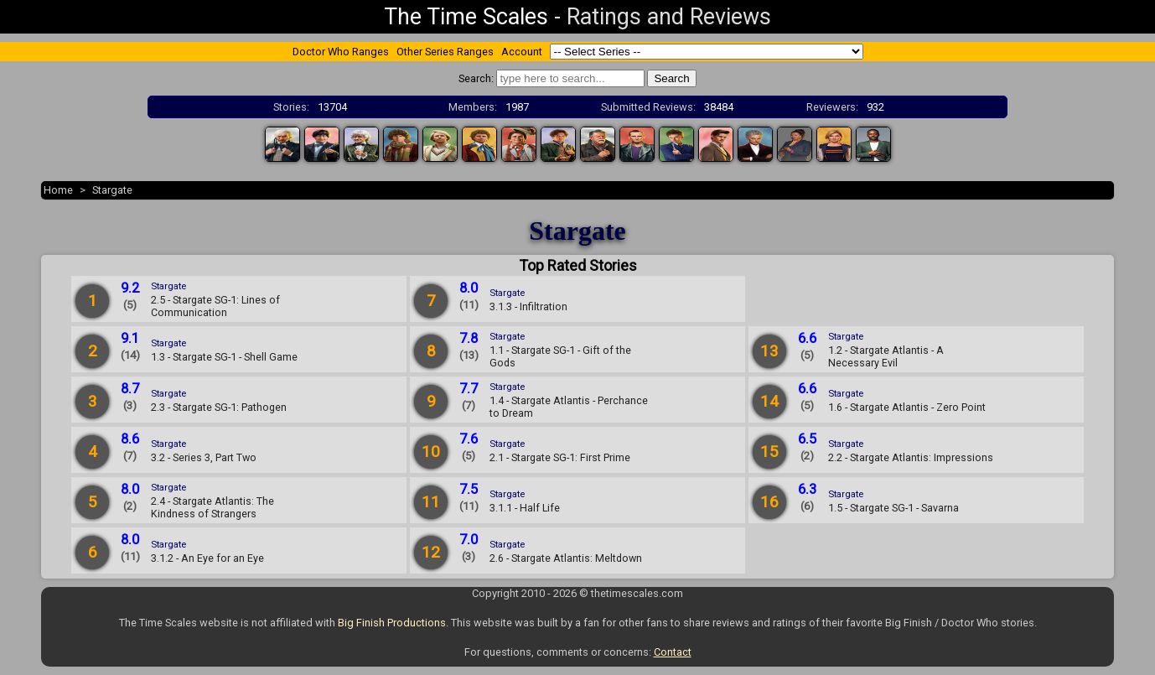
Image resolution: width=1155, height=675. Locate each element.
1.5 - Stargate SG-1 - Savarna (893, 507)
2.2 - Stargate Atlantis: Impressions (910, 457)
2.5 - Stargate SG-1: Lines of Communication (215, 306)
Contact (672, 652)
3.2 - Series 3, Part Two (203, 457)
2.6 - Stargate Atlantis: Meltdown (565, 558)
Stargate (112, 190)
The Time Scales (466, 16)
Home (58, 190)
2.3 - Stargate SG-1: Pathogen (219, 407)
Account (521, 51)
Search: (476, 78)
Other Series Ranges (445, 51)
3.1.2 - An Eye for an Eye (207, 558)
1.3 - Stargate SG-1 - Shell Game (224, 356)
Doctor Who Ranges (341, 51)
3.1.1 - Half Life (524, 507)
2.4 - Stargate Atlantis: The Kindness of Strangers (212, 507)
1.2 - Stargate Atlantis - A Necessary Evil (886, 356)
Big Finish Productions (392, 622)
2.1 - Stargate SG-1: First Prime (559, 457)
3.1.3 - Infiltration (528, 306)
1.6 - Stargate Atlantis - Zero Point (907, 407)
